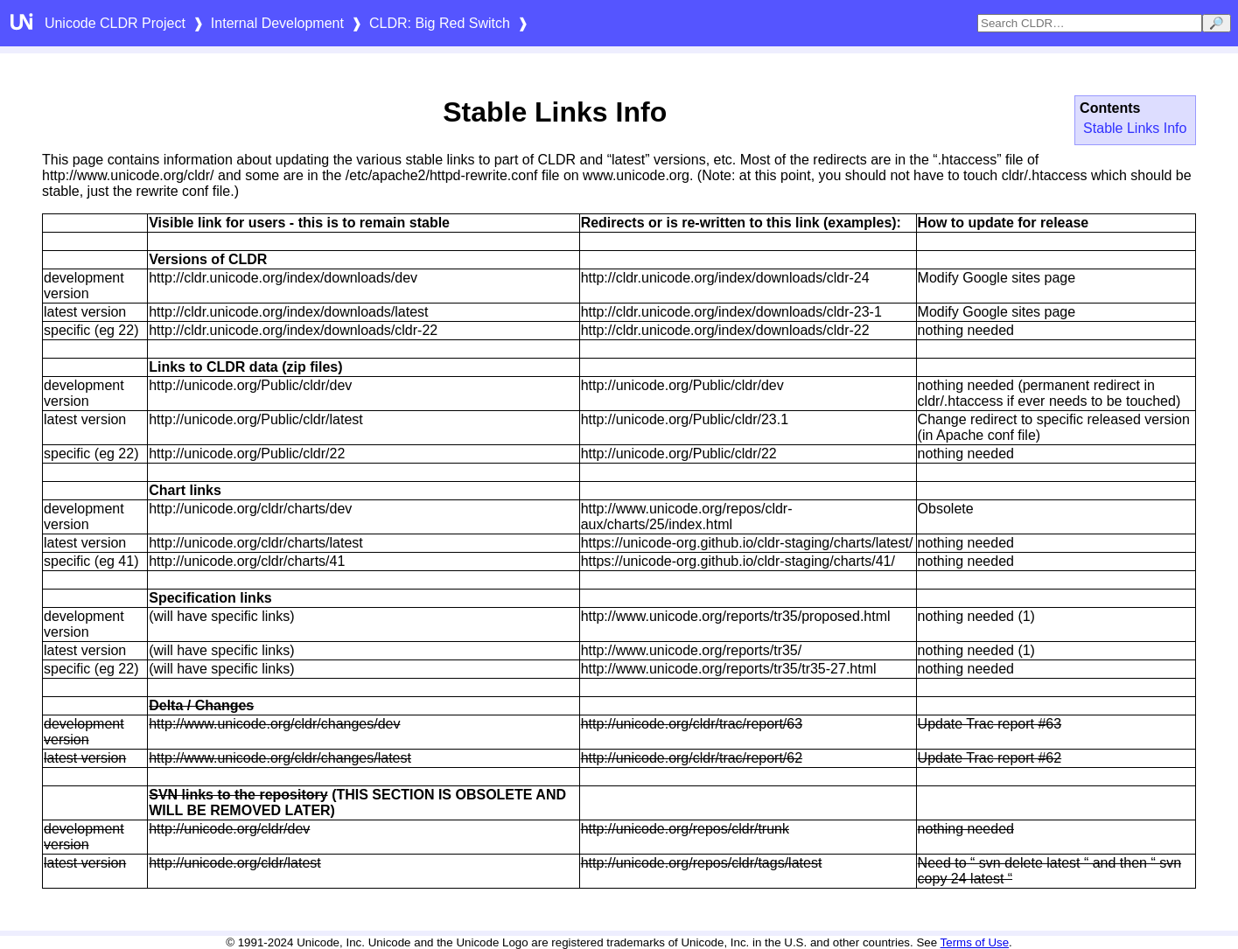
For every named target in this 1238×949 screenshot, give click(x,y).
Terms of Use (975, 942)
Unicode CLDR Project (115, 23)
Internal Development (277, 23)
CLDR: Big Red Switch (439, 23)
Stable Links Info (1134, 128)
